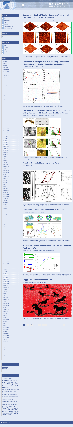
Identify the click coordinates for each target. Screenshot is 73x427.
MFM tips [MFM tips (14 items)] (9, 402)
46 (39, 325)
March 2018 (6, 233)
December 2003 (6, 355)
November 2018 (6, 221)
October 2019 (6, 199)
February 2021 (6, 167)
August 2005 (6, 349)
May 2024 (5, 103)
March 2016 (6, 279)
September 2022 (6, 135)
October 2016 (6, 267)
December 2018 (6, 219)
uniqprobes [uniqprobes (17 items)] (9, 416)
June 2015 (5, 293)
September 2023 (6, 117)
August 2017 (6, 247)
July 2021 (5, 157)
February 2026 (6, 69)
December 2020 (6, 171)
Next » (44, 325)
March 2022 (6, 145)
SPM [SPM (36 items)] (16, 411)
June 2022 (5, 139)
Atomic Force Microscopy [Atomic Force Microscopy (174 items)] (10, 389)
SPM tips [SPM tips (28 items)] (16, 412)
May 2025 (5, 83)
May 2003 (5, 359)
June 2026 (5, 61)
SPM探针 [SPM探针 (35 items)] (11, 414)
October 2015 (6, 287)
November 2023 (6, 113)
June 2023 (5, 123)
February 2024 (6, 109)
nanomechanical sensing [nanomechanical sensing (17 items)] (6, 404)
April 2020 (5, 187)
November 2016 (6, 265)
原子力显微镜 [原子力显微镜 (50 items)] (14, 416)
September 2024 (6, 95)
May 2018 (5, 231)
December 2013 (6, 321)
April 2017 (5, 255)
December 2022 (6, 129)
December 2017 (6, 239)
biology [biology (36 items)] (12, 390)
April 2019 (5, 211)
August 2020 (6, 179)
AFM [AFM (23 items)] (8, 381)
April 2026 (5, 65)
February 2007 (6, 335)
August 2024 (6, 97)
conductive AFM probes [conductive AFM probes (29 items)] (7, 392)
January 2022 (6, 149)
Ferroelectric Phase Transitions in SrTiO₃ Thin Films (44, 210)
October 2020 (6, 175)
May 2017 (5, 253)
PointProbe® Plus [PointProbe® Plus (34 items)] (6, 407)
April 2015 (5, 297)
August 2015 (6, 291)
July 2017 (5, 249)
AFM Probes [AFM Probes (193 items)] (13, 383)
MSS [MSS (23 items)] (12, 402)
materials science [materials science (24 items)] (5, 398)
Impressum (4, 371)
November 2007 (6, 331)
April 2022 (5, 143)
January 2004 (6, 353)
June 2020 (5, 183)
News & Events (7, 20)
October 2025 (6, 73)
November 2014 (6, 307)
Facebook (6, 47)
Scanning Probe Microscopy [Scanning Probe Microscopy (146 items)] (8, 410)
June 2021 (5, 159)
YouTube (5, 51)
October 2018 (6, 223)
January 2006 (6, 343)
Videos (5, 22)
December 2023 (6, 111)
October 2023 (6, 115)
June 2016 (5, 273)
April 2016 (5, 277)
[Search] (10, 37)
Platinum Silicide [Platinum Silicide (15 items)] (4, 405)
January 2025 (6, 87)
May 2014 (5, 317)
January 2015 (6, 303)
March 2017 (6, 257)
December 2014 (6, 305)
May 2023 (5, 125)
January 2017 (6, 261)
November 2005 (6, 345)
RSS (5, 45)
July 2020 (5, 181)
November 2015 (6, 285)
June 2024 (5, 101)
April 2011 (5, 327)
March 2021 (6, 165)
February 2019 (6, 215)
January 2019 (6, 217)
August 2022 (6, 137)
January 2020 (6, 193)
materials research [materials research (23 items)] (14, 397)
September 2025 (6, 75)
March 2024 (6, 107)
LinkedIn (5, 53)
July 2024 (5, 99)
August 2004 (6, 351)
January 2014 (6, 319)
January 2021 (6, 169)
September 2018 (6, 225)
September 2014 (6, 311)
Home (5, 18)
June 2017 (5, 251)
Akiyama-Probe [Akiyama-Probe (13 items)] (5, 388)
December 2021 (6, 151)
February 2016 (6, 281)
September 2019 (6, 201)
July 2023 (5, 121)
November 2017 (6, 241)
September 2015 (6, 289)
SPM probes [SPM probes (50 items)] (11, 412)
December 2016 (6, 263)
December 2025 (6, 71)
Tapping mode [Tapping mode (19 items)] (16, 414)
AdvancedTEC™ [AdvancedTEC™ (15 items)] (4, 381)
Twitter (5, 49)
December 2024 (6, 89)
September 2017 (6, 245)
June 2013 (5, 323)
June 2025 (5, 81)
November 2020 (6, 173)
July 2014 (5, 315)
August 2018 (6, 227)
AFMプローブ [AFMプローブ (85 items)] (9, 386)
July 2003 (5, 357)
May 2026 (5, 63)
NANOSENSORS (27, 66)
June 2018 (5, 229)
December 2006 (6, 337)
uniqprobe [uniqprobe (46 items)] (4, 416)
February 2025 (6, 85)
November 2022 (6, 131)
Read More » (58, 57)
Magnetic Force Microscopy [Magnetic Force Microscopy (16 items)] (9, 395)
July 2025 (5, 79)
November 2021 (6, 153)
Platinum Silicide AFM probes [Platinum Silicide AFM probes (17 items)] (12, 405)
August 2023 (6, 119)
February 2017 (6, 259)
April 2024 (5, 105)
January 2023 (6, 127)
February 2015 (6, 301)
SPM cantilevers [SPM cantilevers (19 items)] (4, 412)
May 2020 (5, 185)
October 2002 (6, 361)
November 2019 (6, 197)
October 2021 (6, 155)
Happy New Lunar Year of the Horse (37, 280)
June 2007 (5, 333)
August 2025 (6, 77)
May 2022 (5, 141)
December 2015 (6, 283)
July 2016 (5, 271)
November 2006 (6, 339)
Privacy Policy (5, 369)
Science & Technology (8, 28)
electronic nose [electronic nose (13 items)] (14, 392)
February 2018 (6, 235)
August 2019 (6, 203)
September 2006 (6, 341)
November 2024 (6, 91)
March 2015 (6, 299)
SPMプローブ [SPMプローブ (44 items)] (5, 414)
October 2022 (6, 133)
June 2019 (5, 207)
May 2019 (5, 209)
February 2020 (6, 191)
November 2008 (6, 329)
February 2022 (6, 147)
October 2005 (6, 347)
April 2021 (5, 163)
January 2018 (6, 237)
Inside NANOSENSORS (8, 26)
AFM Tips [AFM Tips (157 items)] (5, 385)
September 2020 (6, 177)
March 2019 (6, 213)
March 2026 (6, 67)
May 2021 (5, 161)
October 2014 (6, 309)
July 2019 (5, 205)
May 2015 (5, 295)
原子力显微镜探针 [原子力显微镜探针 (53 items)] (6, 417)
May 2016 (5, 275)
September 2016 (6, 269)
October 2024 (6, 93)
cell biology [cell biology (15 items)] (16, 390)
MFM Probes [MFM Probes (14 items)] (6, 402)
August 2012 (6, 325)
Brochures (6, 24)
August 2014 (6, 313)
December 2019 (6, 195)
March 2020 (6, 189)
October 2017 (6, 243)
